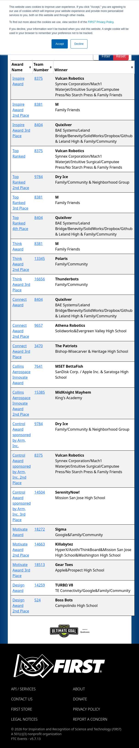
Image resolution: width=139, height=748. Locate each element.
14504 (39, 492)
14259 (39, 585)
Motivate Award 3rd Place (21, 570)
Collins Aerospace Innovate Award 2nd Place (21, 403)
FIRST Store (21, 709)
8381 (38, 104)
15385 (39, 392)
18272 (39, 529)
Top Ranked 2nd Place (21, 182)
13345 (39, 258)
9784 (38, 176)
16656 (39, 279)
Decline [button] (79, 44)
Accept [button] (59, 44)
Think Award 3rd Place (21, 284)
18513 (39, 564)
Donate (80, 699)
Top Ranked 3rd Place (20, 203)
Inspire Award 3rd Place (21, 130)
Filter (106, 56)
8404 (38, 124)
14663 (39, 544)
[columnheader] (22, 67)
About (79, 688)
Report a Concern (90, 719)
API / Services (23, 688)
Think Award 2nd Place (21, 264)
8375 (38, 78)
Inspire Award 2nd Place (21, 110)
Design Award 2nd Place (21, 605)
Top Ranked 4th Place (20, 223)
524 (37, 600)
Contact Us (22, 699)
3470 (38, 345)
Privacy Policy (101, 22)
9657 (38, 325)
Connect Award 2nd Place (21, 331)
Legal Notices (24, 719)
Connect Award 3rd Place (21, 351)
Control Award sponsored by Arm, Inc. (22, 434)
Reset (120, 56)
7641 (38, 366)
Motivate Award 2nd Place (21, 550)
